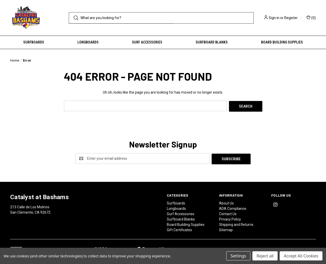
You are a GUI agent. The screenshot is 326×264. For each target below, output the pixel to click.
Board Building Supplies (282, 42)
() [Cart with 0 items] (311, 17)
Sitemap (226, 229)
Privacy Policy (230, 218)
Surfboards (33, 42)
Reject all (265, 256)
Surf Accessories (147, 42)
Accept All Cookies (301, 256)
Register (291, 18)
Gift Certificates (179, 229)
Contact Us (228, 213)
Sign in (274, 18)
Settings (238, 256)
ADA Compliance (232, 207)
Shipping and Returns (236, 223)
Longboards (88, 42)
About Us (226, 202)
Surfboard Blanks (212, 42)
